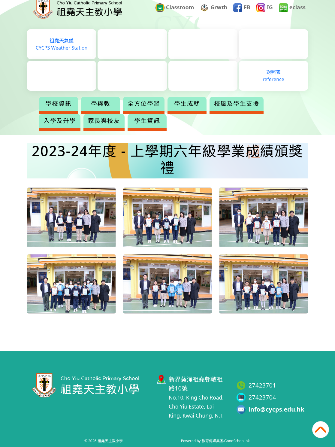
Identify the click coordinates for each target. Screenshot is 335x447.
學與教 (124, 112)
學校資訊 (82, 112)
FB (241, 16)
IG (264, 16)
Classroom (174, 16)
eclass (292, 16)
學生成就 (211, 112)
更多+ (254, 112)
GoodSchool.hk (237, 440)
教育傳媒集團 (212, 440)
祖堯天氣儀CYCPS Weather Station (62, 53)
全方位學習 (167, 112)
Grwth (214, 16)
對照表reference (273, 84)
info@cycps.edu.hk (276, 409)
